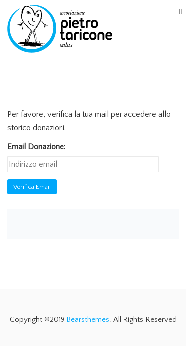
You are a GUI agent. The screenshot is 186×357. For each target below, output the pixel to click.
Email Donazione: (36, 146)
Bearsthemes (87, 319)
